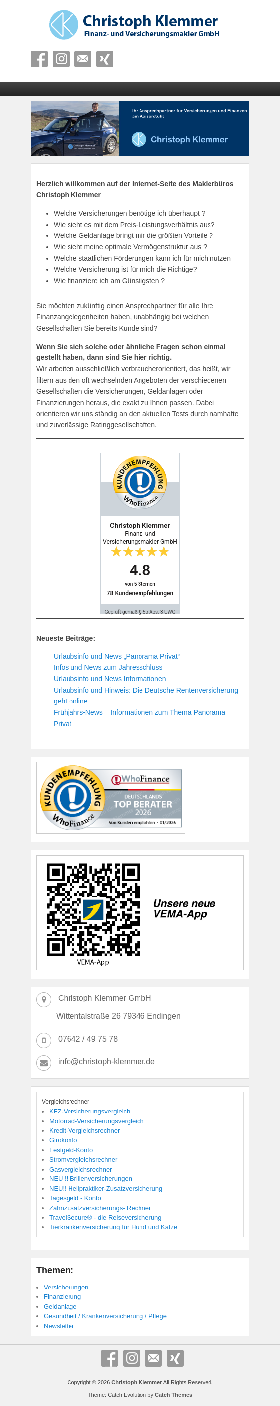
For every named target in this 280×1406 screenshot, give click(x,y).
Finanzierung (62, 1296)
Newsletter (59, 1326)
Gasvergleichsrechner (80, 1169)
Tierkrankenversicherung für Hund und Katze (113, 1226)
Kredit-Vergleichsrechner (84, 1130)
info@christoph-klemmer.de (106, 1061)
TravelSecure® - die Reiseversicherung (105, 1217)
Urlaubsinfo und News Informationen (110, 679)
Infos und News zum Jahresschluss (108, 667)
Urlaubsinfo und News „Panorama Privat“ (117, 656)
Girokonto (63, 1140)
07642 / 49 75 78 (88, 1039)
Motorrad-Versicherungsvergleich (96, 1121)
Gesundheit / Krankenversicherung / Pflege (105, 1316)
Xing (104, 59)
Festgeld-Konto (71, 1150)
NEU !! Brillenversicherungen (90, 1178)
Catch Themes (173, 1395)
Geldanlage (60, 1306)
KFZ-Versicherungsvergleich (89, 1111)
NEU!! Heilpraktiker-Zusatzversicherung (105, 1188)
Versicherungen (66, 1287)
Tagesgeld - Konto (75, 1198)
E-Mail (82, 59)
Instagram (61, 59)
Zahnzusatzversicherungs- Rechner (100, 1208)
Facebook (39, 59)
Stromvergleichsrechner (83, 1159)
